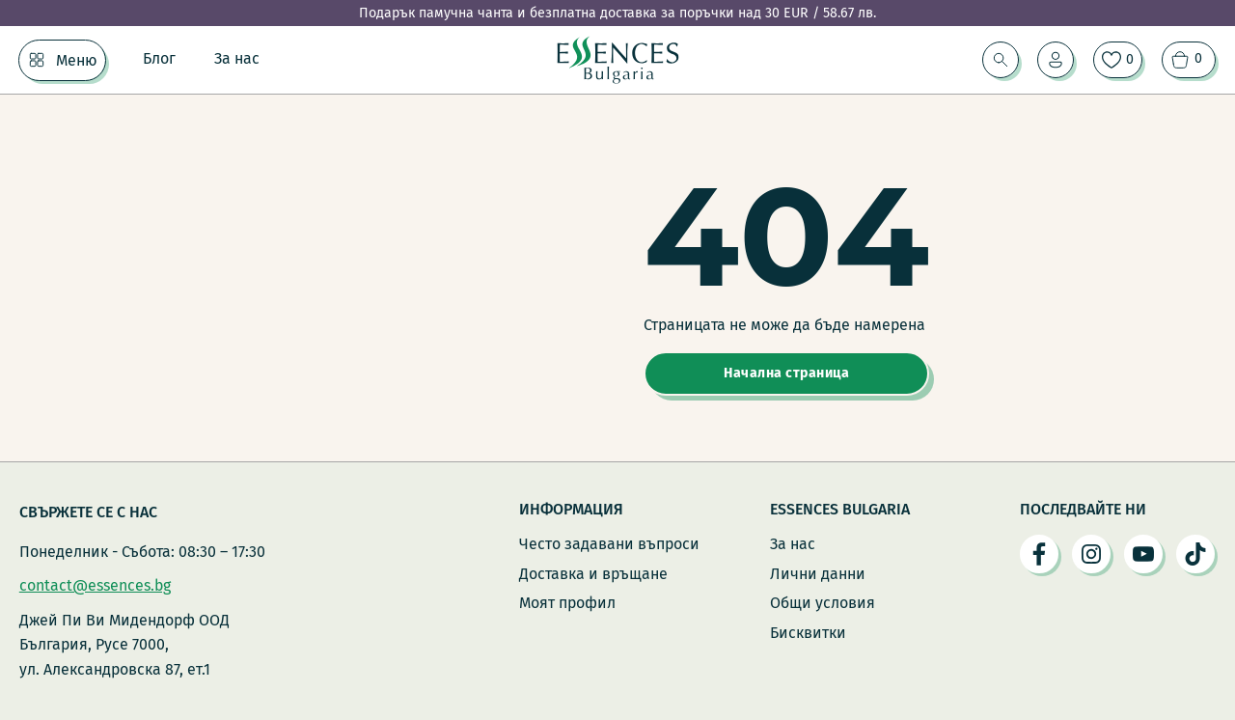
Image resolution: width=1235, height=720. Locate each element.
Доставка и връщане (593, 574)
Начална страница (786, 373)
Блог (159, 58)
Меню (76, 60)
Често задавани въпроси (609, 544)
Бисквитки (808, 632)
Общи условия (822, 603)
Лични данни (817, 574)
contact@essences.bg (95, 585)
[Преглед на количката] (1189, 60)
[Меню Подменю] (36, 59)
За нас (237, 58)
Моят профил (567, 603)
